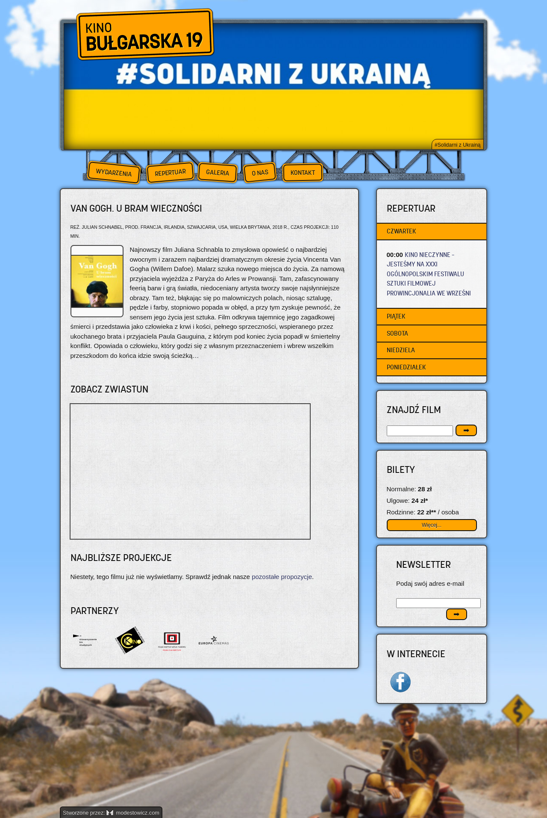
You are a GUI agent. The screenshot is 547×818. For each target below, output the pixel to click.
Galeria (217, 172)
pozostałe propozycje (282, 576)
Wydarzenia (113, 172)
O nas (259, 172)
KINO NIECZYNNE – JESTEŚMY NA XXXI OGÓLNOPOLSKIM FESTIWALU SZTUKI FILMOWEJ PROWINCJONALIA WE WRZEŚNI (429, 274)
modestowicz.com (132, 812)
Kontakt (303, 173)
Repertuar (170, 172)
